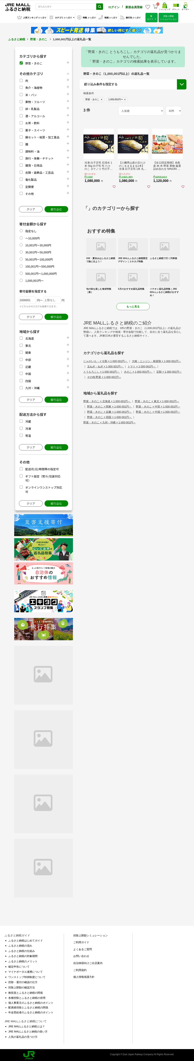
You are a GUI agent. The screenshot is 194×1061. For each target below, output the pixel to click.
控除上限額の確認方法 (21, 986)
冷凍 (28, 428)
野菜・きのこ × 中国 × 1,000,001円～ (158, 411)
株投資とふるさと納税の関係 (25, 991)
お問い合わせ (81, 955)
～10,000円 (32, 237)
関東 (28, 352)
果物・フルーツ (35, 101)
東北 (28, 345)
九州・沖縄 (32, 387)
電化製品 (31, 179)
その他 (29, 193)
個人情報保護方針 (84, 976)
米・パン (31, 94)
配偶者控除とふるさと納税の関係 (28, 1006)
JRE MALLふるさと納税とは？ (26, 1025)
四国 (28, 380)
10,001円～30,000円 (38, 244)
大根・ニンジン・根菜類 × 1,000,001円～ (156, 360)
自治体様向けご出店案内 (87, 962)
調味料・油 (32, 151)
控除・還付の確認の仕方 (23, 981)
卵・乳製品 (32, 108)
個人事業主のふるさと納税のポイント (30, 1002)
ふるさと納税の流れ (20, 944)
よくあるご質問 (82, 948)
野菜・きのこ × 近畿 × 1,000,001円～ (109, 411)
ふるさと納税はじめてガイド (25, 939)
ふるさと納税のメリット (23, 960)
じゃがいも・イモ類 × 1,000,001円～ (105, 360)
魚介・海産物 (33, 87)
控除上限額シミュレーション (90, 934)
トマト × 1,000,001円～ (142, 365)
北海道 (29, 338)
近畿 (28, 366)
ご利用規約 (80, 969)
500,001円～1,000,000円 (41, 273)
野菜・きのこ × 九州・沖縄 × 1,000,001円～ (109, 421)
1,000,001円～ (34, 280)
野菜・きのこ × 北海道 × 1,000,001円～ (107, 400)
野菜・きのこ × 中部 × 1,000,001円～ (158, 405)
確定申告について (19, 965)
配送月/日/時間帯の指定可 (42, 468)
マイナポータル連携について (25, 971)
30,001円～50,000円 (38, 251)
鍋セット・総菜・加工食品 (42, 136)
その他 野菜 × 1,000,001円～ (104, 376)
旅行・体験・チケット (39, 158)
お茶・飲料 (32, 122)
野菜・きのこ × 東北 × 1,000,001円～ (157, 400)
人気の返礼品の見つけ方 (23, 1036)
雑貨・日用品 (33, 165)
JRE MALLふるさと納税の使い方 (28, 1030)
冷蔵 (28, 421)
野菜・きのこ (38, 38)
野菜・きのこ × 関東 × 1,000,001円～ (109, 405)
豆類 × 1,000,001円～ (169, 371)
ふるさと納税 (16, 38)
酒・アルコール (35, 115)
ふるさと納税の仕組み (21, 950)
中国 (28, 373)
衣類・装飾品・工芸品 (39, 172)
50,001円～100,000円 (39, 259)
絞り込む (56, 208)
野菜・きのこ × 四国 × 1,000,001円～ (109, 416)
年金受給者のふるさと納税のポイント (30, 1011)
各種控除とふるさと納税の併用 (26, 997)
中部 (28, 359)
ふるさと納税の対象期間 (23, 955)
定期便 (29, 186)
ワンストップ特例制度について (26, 976)
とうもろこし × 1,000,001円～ (101, 371)
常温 (28, 435)
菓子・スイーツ (35, 129)
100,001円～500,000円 (39, 266)
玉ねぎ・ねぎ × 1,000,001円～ (105, 365)
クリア (31, 208)
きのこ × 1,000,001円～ (138, 371)
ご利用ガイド (81, 941)
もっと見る (133, 305)
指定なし (31, 230)
